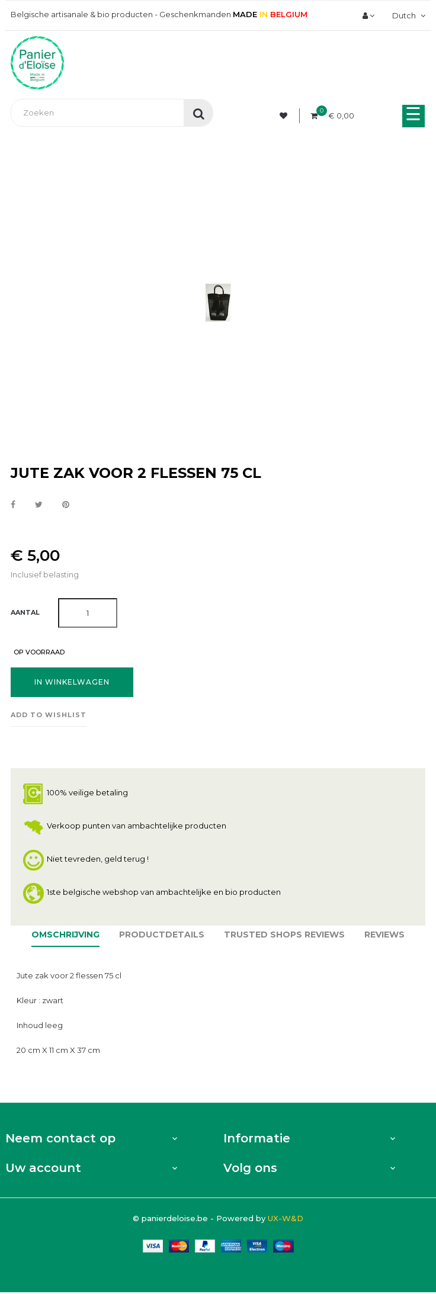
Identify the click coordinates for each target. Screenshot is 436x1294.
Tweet (39, 505)
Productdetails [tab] (161, 934)
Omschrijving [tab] (65, 934)
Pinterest (65, 505)
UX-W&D (285, 1218)
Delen (13, 505)
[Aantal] (87, 613)
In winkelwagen (72, 681)
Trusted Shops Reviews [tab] (284, 934)
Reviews (384, 934)
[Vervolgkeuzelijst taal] (407, 15)
